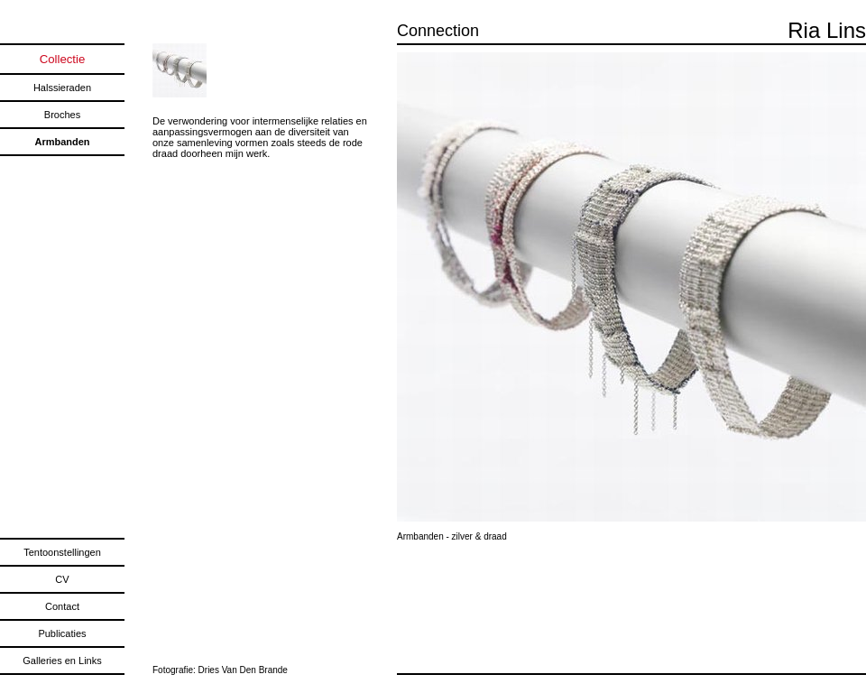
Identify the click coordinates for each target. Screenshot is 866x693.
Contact (62, 606)
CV (62, 579)
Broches (62, 114)
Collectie (63, 59)
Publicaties (62, 633)
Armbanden (61, 141)
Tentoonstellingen (62, 552)
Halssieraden (62, 87)
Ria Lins (827, 30)
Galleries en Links (62, 660)
